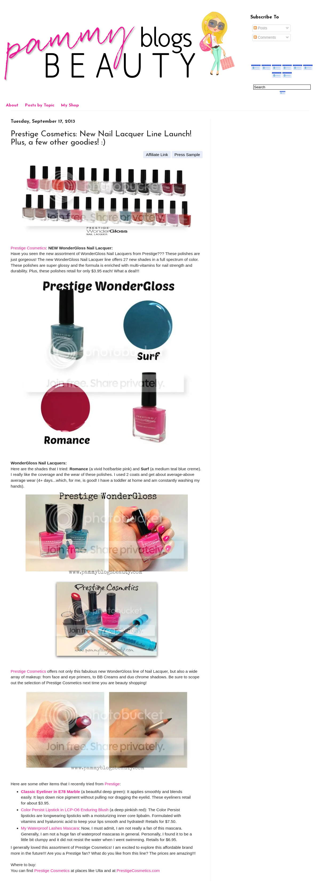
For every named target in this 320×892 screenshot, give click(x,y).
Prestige (112, 784)
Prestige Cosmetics (28, 248)
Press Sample (187, 154)
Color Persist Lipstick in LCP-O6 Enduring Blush (65, 809)
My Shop (70, 105)
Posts (260, 28)
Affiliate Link (157, 154)
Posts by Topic (39, 105)
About (12, 105)
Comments (265, 37)
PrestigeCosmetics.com (138, 870)
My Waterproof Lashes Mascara (50, 828)
